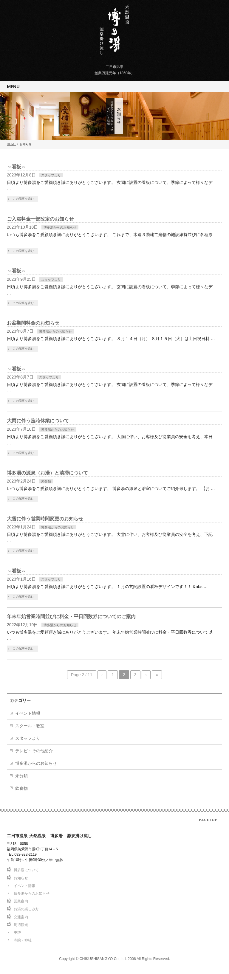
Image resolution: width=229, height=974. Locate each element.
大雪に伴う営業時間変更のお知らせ (45, 518)
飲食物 (21, 788)
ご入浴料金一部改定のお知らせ (40, 218)
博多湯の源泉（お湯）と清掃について (47, 472)
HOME (11, 144)
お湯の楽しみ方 (26, 909)
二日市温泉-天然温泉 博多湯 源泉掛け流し (114, 29)
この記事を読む (23, 198)
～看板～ (16, 166)
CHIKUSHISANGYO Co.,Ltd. (103, 959)
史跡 (17, 932)
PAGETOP (208, 820)
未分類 (46, 481)
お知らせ (21, 878)
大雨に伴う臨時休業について (38, 420)
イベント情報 (27, 713)
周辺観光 (21, 925)
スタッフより (51, 175)
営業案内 (21, 901)
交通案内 (21, 917)
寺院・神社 (23, 940)
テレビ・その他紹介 (34, 750)
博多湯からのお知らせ (60, 227)
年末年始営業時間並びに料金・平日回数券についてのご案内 (71, 616)
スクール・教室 (29, 725)
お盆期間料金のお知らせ (33, 322)
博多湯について (26, 870)
